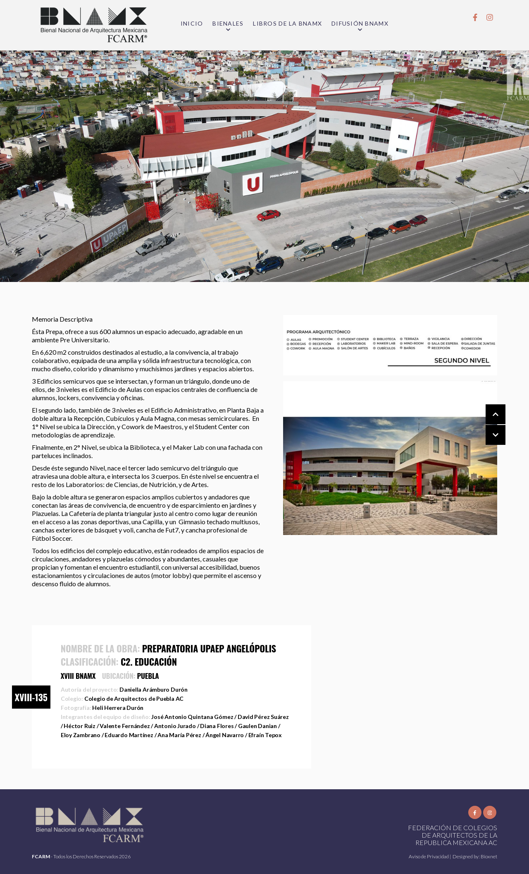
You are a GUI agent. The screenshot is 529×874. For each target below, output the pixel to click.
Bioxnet (489, 856)
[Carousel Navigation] (487, 425)
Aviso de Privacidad (429, 856)
